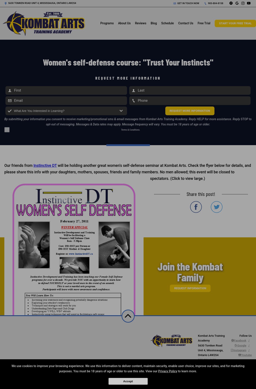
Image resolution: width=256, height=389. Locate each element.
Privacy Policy (167, 371)
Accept (128, 381)
